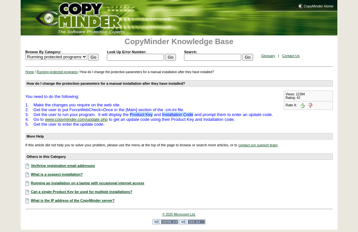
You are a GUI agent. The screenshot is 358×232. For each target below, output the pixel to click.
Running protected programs (57, 72)
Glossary (268, 56)
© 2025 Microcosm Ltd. (179, 214)
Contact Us (291, 56)
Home (30, 72)
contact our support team (258, 145)
